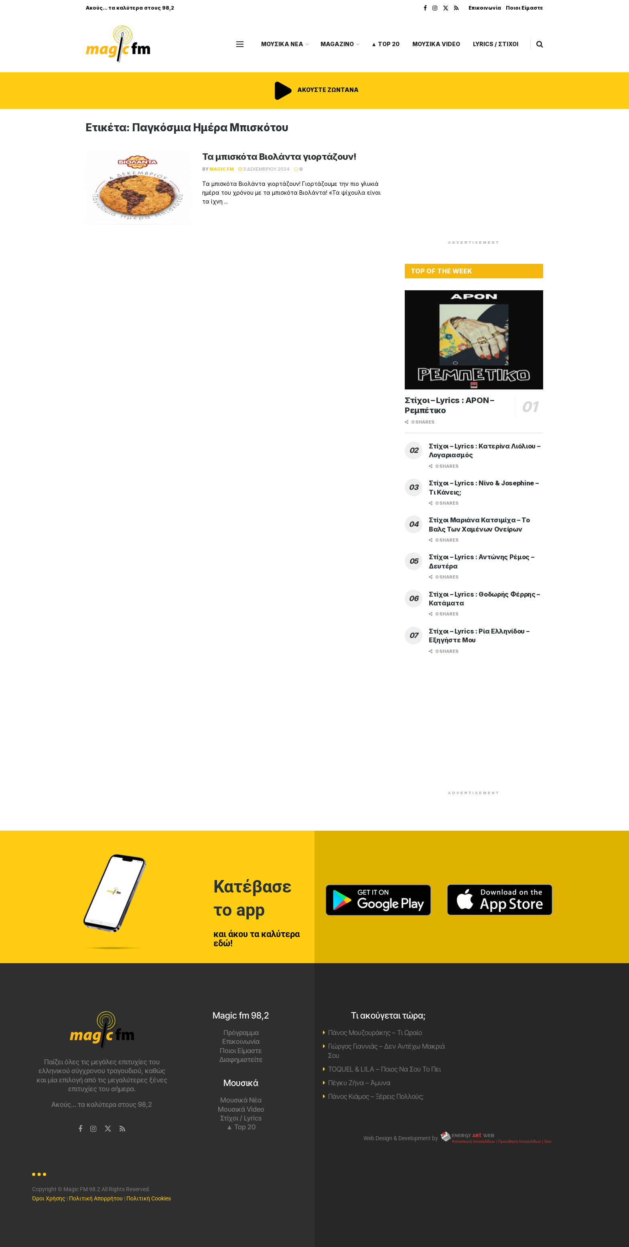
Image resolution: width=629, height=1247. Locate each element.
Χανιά (527, 1041)
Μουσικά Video (241, 1109)
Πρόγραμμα (241, 1033)
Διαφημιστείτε (241, 1059)
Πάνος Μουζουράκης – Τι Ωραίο (375, 1033)
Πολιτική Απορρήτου (96, 1198)
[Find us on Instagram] (93, 1129)
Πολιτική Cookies (148, 1198)
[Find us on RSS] (122, 1129)
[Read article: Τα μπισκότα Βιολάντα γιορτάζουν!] (138, 188)
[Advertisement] (474, 177)
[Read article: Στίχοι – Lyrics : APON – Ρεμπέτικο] (474, 339)
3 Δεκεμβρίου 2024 (264, 169)
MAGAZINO (337, 44)
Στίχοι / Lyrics (241, 1118)
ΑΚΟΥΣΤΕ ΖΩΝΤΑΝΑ (314, 89)
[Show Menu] (239, 44)
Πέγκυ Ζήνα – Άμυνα (359, 1083)
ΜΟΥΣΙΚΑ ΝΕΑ (282, 44)
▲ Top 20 (385, 44)
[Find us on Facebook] (80, 1129)
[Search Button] (539, 44)
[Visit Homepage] (118, 44)
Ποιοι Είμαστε (524, 8)
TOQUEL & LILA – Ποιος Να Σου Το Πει (384, 1069)
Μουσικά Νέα (241, 1100)
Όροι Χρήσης (48, 1198)
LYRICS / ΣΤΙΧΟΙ (495, 44)
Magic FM (221, 169)
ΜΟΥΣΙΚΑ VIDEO (436, 44)
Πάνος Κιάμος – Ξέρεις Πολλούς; (376, 1096)
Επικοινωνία (485, 8)
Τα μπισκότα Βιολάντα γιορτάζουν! (279, 156)
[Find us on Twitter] (108, 1129)
